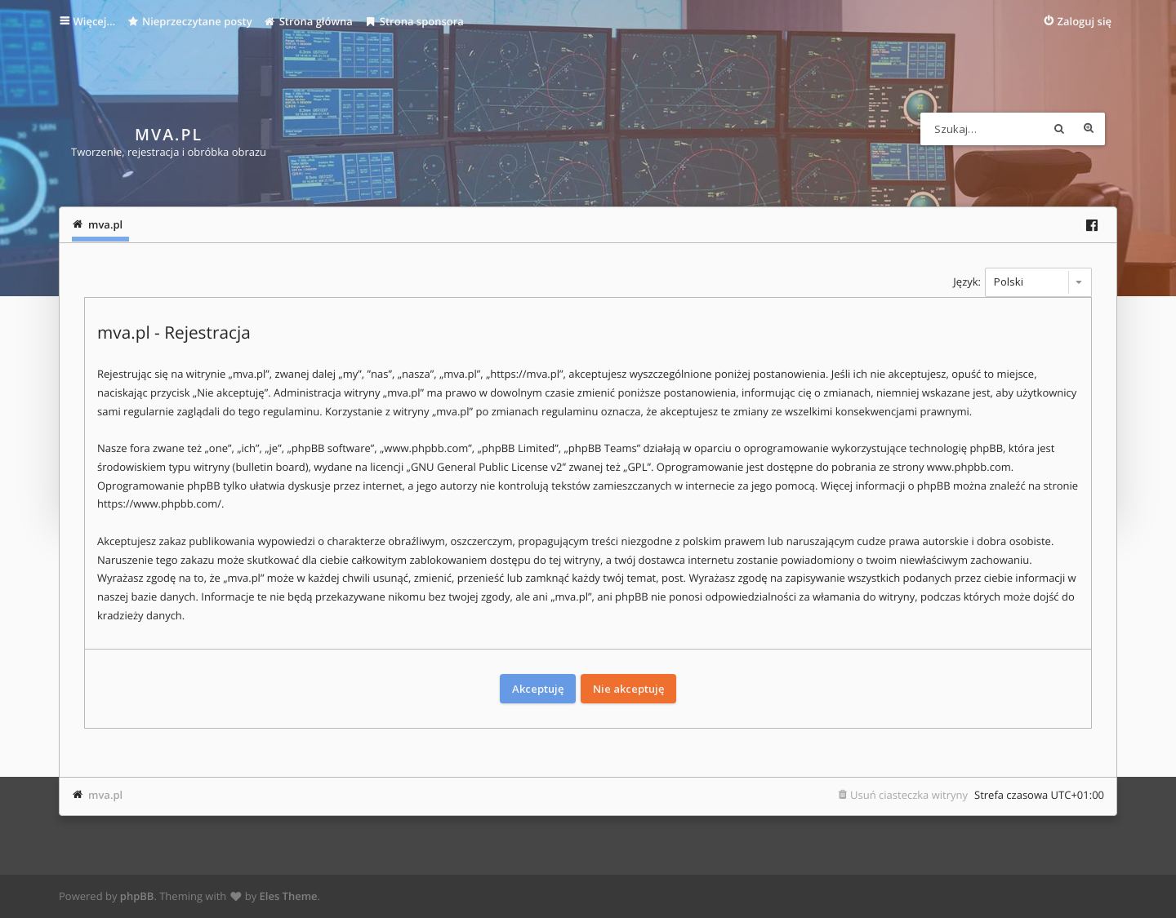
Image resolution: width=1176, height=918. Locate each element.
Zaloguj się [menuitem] (1085, 21)
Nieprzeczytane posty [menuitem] (189, 21)
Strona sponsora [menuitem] (414, 21)
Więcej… (95, 21)
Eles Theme (289, 896)
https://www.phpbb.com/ (159, 503)
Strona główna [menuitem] (308, 21)
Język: (967, 281)
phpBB (137, 896)
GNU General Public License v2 (487, 466)
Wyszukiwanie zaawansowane (1088, 129)
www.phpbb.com (969, 466)
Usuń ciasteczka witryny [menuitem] (909, 794)
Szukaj (1059, 129)
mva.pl (105, 794)
